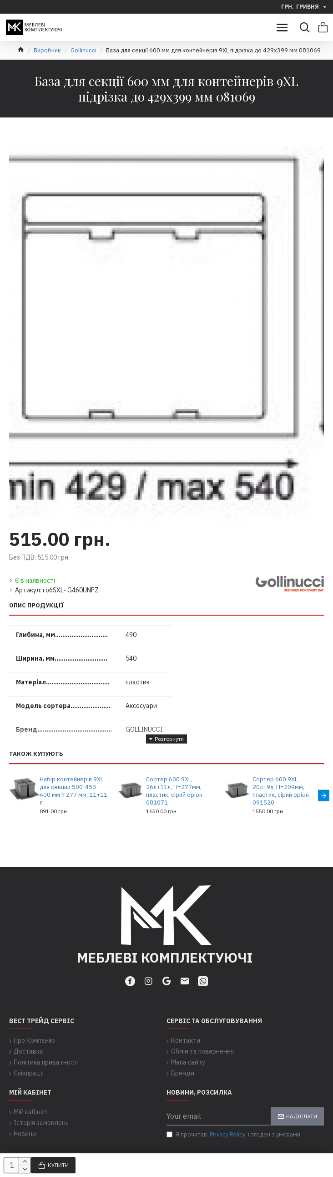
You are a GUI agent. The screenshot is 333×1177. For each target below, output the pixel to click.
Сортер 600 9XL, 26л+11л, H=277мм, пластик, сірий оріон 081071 (174, 791)
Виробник (47, 50)
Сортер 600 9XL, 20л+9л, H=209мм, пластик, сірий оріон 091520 (280, 791)
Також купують (36, 754)
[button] (323, 795)
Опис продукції (36, 605)
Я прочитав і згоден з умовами (233, 1134)
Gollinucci (83, 50)
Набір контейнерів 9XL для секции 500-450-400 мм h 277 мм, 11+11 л (73, 791)
